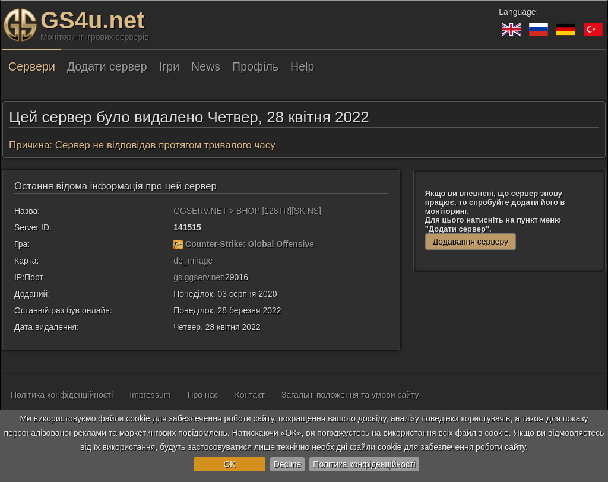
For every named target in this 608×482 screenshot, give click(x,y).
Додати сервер (107, 66)
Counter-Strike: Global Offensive (249, 244)
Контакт (250, 394)
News (205, 66)
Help (302, 66)
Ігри (169, 66)
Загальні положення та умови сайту (350, 394)
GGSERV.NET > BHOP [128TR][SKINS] (247, 210)
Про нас (203, 394)
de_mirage (193, 260)
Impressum (149, 394)
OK (229, 464)
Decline (288, 464)
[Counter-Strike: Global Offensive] (178, 244)
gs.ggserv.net (198, 277)
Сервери (31, 66)
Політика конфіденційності (364, 464)
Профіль (255, 66)
